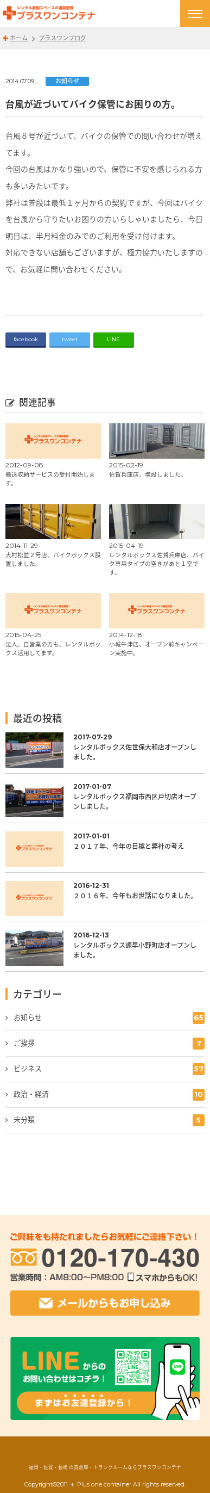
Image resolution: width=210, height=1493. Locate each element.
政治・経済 (109, 1095)
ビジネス (109, 1069)
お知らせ (67, 81)
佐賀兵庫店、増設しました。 (148, 474)
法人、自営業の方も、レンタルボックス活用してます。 (53, 648)
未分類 (109, 1120)
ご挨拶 (109, 1044)
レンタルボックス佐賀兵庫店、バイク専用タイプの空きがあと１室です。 (157, 563)
